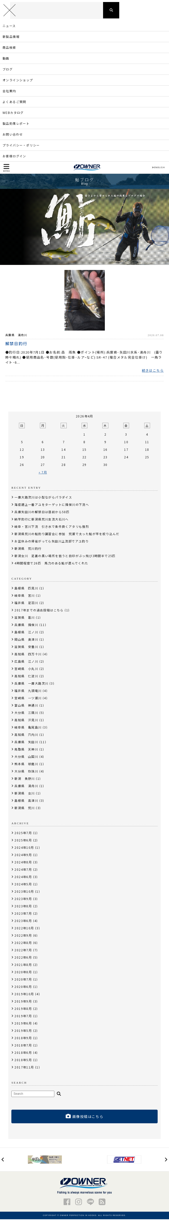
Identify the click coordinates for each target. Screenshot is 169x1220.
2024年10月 (24, 848)
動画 (6, 59)
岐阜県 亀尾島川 (27, 728)
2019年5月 (23, 1031)
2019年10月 (24, 994)
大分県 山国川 (26, 757)
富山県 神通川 (26, 706)
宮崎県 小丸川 (26, 669)
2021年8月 (23, 965)
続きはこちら (153, 371)
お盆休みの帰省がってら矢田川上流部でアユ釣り (51, 542)
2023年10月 (24, 892)
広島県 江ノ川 (26, 662)
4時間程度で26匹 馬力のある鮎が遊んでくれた (51, 564)
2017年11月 (24, 1068)
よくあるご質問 (14, 102)
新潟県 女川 (24, 794)
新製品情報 (11, 37)
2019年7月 (23, 1016)
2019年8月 (23, 1009)
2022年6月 (23, 958)
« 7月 (43, 473)
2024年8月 (23, 863)
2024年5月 (23, 885)
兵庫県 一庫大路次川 (31, 684)
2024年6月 (23, 877)
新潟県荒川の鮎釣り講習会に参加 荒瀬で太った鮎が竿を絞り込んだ (66, 534)
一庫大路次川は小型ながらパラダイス (43, 498)
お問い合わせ (13, 135)
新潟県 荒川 (24, 808)
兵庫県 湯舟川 (16, 335)
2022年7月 (23, 951)
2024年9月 (23, 855)
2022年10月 (24, 929)
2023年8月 (23, 907)
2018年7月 (23, 1046)
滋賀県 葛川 (24, 618)
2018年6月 (23, 1053)
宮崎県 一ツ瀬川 (27, 698)
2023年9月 (23, 899)
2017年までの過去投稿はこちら (38, 611)
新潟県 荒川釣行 (27, 549)
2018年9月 (23, 1038)
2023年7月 (23, 914)
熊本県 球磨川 (26, 764)
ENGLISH (158, 168)
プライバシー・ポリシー (21, 145)
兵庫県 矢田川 (26, 742)
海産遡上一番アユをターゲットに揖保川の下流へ (51, 505)
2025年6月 (23, 841)
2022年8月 (23, 943)
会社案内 (9, 91)
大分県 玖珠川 (26, 772)
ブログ (8, 69)
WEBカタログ (13, 113)
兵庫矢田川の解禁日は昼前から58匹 (41, 512)
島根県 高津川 (26, 801)
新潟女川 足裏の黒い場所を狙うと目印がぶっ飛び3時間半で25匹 (64, 556)
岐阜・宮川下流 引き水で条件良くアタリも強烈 (51, 527)
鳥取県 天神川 (26, 750)
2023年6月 (23, 921)
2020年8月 (23, 972)
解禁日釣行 (16, 343)
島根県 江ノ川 (26, 633)
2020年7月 (23, 980)
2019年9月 (23, 1002)
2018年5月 (23, 1060)
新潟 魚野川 (24, 779)
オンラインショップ (18, 80)
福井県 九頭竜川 (27, 691)
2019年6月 (23, 1024)
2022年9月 (23, 936)
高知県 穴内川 (26, 735)
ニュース (9, 26)
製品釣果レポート (16, 124)
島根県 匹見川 (26, 589)
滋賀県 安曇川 (26, 647)
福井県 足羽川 (26, 603)
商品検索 (9, 48)
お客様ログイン (14, 156)
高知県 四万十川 (27, 655)
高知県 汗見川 (26, 720)
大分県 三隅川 (26, 713)
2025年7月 (23, 833)
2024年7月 (23, 870)
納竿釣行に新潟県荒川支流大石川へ (41, 520)
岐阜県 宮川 (24, 596)
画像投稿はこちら (85, 1117)
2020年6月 (23, 987)
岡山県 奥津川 (26, 640)
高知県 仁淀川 (26, 677)
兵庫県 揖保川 (26, 625)
